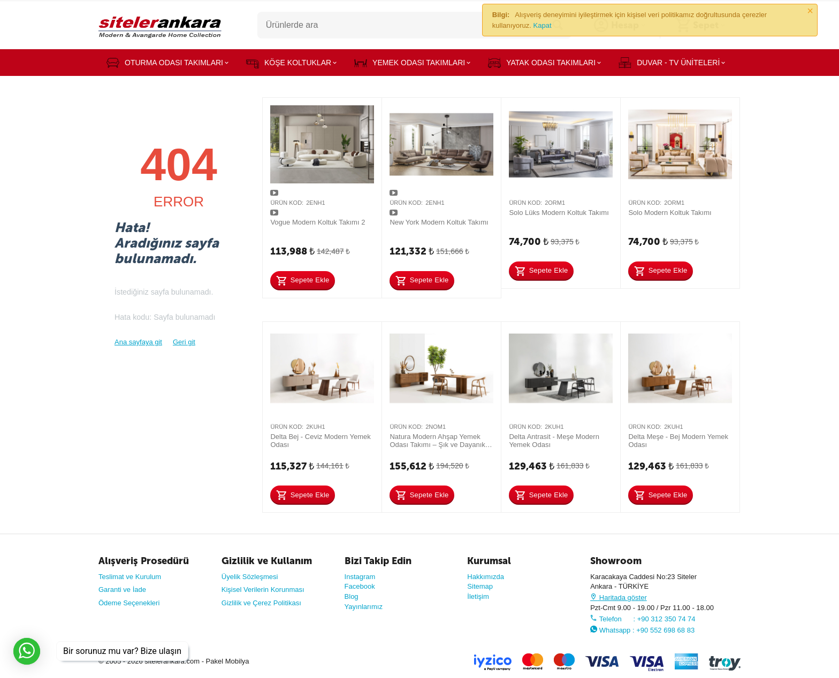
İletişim (478, 596)
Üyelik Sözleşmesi (250, 577)
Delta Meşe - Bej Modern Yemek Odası (678, 441)
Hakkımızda (485, 577)
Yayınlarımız (364, 607)
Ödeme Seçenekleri (128, 603)
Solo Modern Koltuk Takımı (669, 213)
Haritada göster (618, 598)
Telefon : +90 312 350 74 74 (642, 619)
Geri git (184, 342)
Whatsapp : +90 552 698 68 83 (642, 630)
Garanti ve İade (122, 589)
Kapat (542, 25)
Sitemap (480, 586)
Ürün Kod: (286, 202)
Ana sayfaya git (138, 342)
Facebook (360, 586)
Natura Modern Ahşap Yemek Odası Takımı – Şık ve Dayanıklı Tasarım (439, 441)
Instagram (360, 577)
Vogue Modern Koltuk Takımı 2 (317, 222)
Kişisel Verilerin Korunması (263, 589)
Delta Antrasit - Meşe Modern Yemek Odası (554, 441)
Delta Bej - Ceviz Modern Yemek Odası (320, 441)
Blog (352, 596)
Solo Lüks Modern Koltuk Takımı (558, 213)
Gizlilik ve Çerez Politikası (261, 603)
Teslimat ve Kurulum (129, 577)
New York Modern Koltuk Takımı (439, 222)
